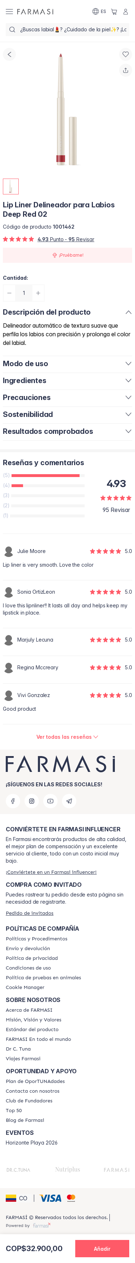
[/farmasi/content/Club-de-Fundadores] (29, 1101)
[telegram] (69, 801)
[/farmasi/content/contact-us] (32, 1091)
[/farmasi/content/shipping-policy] (28, 949)
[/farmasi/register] (51, 872)
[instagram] (31, 801)
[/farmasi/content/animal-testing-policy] (43, 978)
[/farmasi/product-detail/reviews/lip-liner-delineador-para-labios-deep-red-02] (67, 737)
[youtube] (50, 801)
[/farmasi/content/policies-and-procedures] (36, 939)
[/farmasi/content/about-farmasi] (29, 1010)
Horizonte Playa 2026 (32, 1143)
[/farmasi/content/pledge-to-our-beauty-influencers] (18, 1049)
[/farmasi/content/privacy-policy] (32, 958)
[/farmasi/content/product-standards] (32, 1030)
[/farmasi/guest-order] (29, 913)
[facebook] (13, 801)
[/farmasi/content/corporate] (38, 1039)
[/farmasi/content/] (25, 987)
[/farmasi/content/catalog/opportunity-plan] (35, 1081)
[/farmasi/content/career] (23, 1059)
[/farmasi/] (35, 11)
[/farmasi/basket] (114, 11)
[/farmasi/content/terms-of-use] (28, 968)
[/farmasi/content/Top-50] (14, 1111)
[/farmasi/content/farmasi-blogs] (25, 1120)
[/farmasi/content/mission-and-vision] (33, 1020)
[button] (19, 1198)
